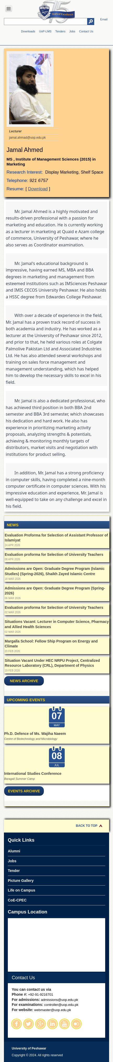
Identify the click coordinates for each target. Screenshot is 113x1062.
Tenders (60, 31)
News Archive (24, 681)
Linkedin (52, 1024)
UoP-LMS (45, 31)
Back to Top (86, 825)
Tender (14, 871)
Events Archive (24, 791)
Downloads (28, 31)
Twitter (28, 1024)
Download (38, 188)
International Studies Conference (32, 773)
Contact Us (86, 31)
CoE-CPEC (17, 900)
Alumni (14, 851)
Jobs (72, 31)
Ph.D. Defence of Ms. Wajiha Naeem (35, 733)
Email (104, 19)
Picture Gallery (21, 880)
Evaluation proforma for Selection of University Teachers (54, 554)
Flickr (76, 1024)
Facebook (16, 1024)
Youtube (64, 1024)
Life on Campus (21, 890)
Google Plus (40, 1024)
